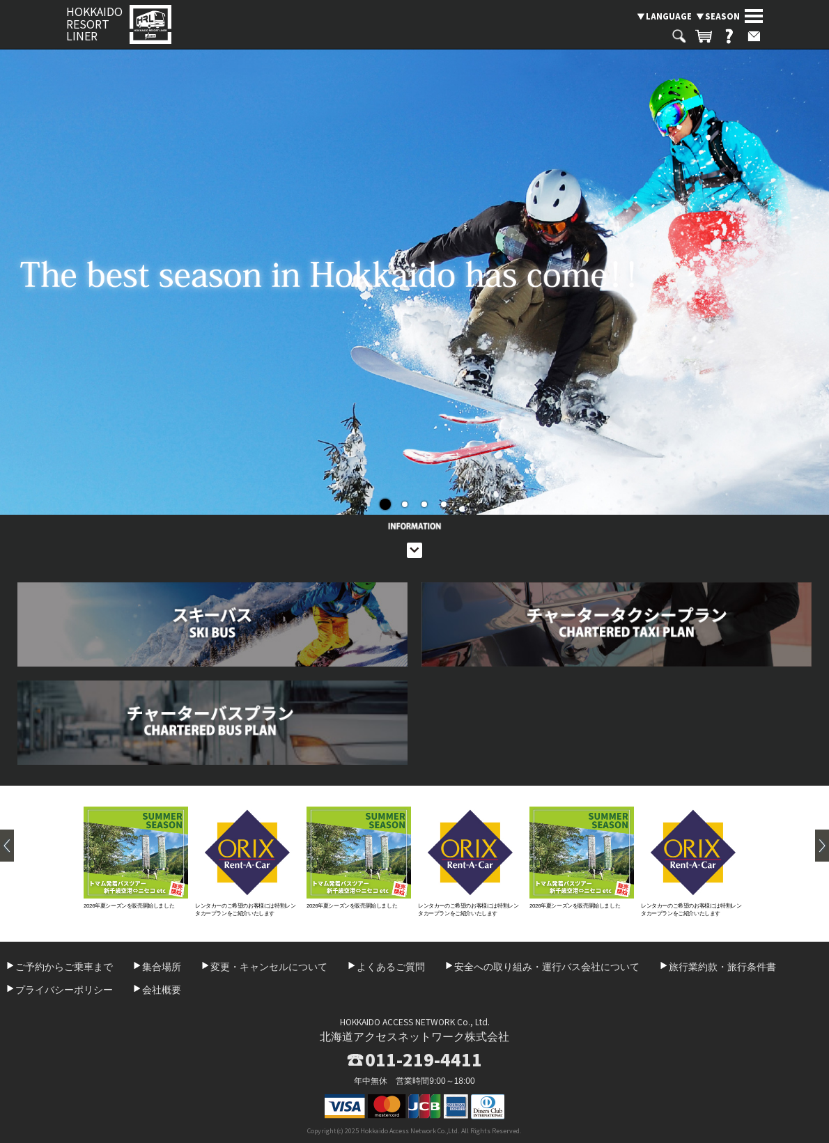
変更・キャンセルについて (268, 966)
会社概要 (161, 989)
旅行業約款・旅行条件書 (722, 966)
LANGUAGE (669, 16)
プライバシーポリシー (64, 989)
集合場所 (161, 966)
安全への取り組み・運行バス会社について (547, 966)
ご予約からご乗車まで (64, 966)
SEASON (722, 16)
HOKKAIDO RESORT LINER (94, 24)
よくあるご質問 (391, 966)
